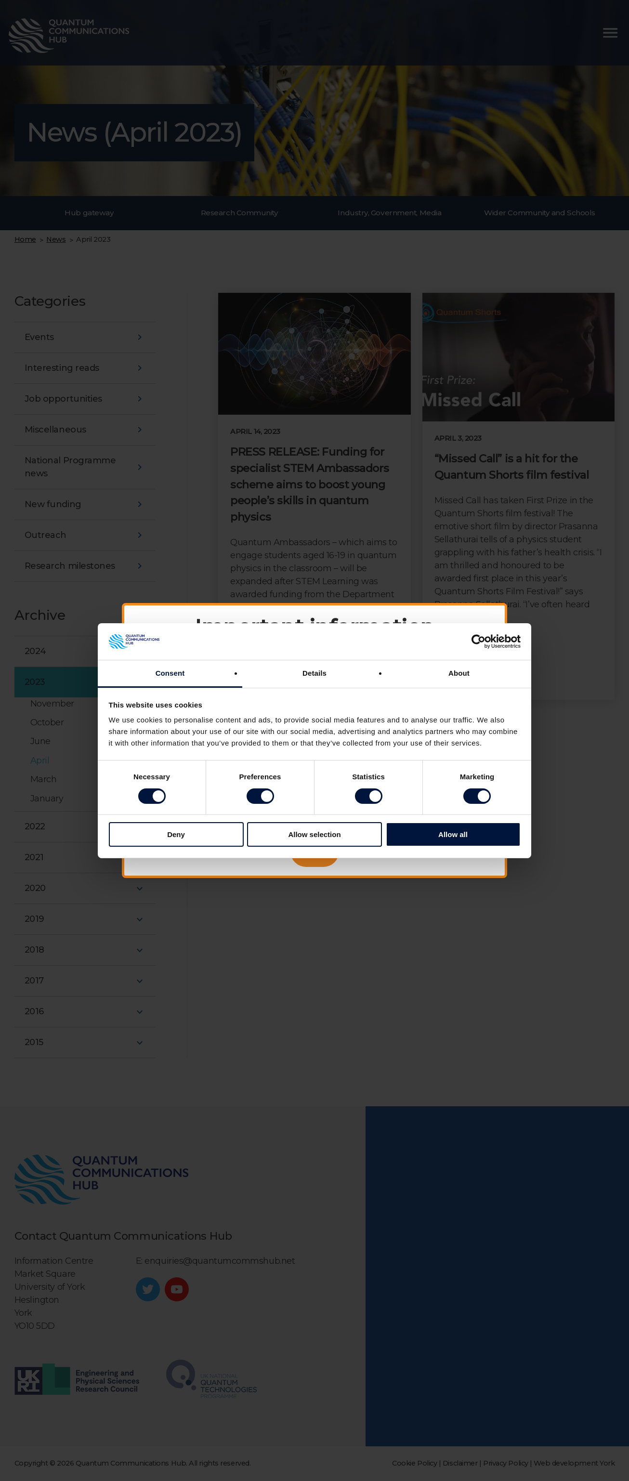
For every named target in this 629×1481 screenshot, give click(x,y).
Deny (176, 834)
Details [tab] (314, 673)
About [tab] (459, 673)
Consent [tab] (170, 673)
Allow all (453, 834)
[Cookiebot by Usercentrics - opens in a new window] (478, 641)
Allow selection (314, 834)
